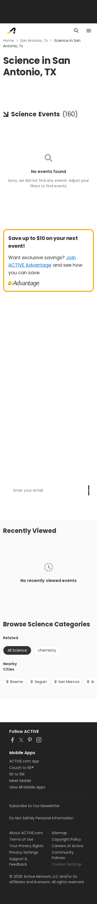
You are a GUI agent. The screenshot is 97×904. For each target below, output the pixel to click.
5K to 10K (17, 774)
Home (8, 40)
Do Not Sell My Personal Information (41, 818)
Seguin (38, 681)
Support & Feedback (18, 861)
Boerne (14, 681)
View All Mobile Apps (27, 787)
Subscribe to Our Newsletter (34, 805)
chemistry (47, 650)
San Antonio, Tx (34, 40)
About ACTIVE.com (26, 832)
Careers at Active (67, 845)
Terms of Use (21, 839)
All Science (17, 650)
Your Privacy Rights (26, 845)
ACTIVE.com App (24, 761)
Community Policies (63, 855)
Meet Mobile (20, 780)
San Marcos (66, 681)
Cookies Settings (67, 864)
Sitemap (59, 832)
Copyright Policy (66, 839)
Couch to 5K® (21, 767)
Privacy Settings (23, 852)
